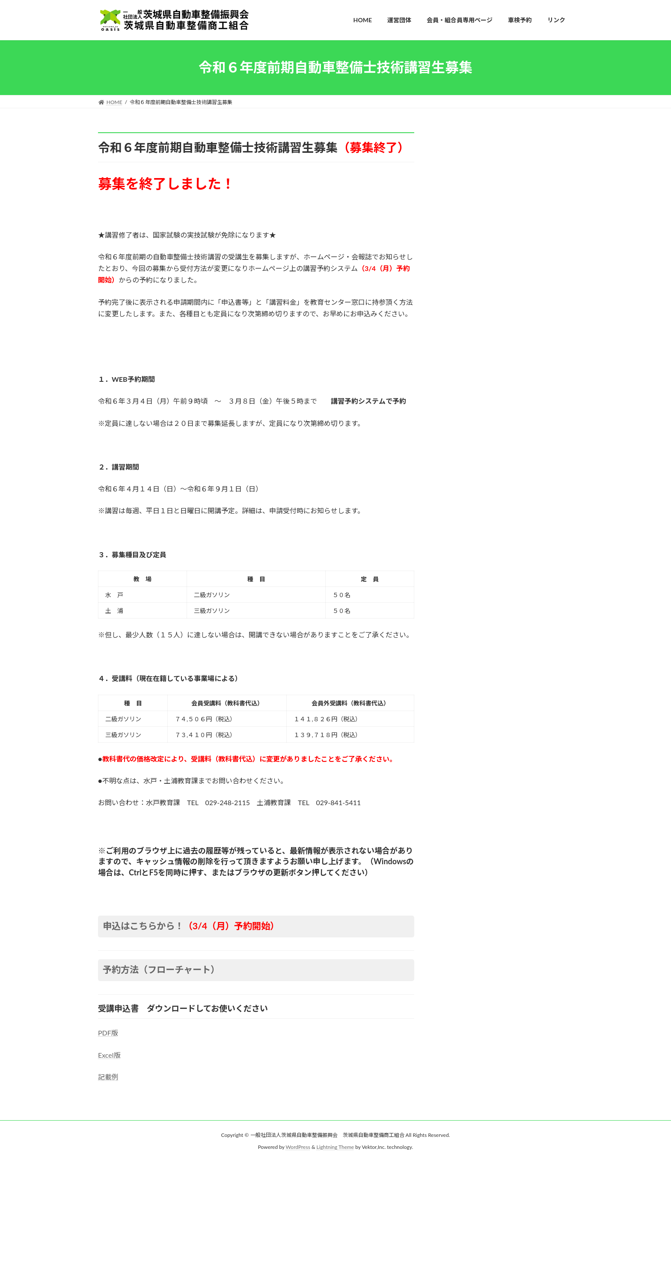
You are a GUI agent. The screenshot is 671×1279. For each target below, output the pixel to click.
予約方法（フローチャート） (161, 969)
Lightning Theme (335, 1147)
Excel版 (109, 1055)
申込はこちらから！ (191, 925)
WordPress (298, 1147)
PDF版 (108, 1033)
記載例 (108, 1077)
